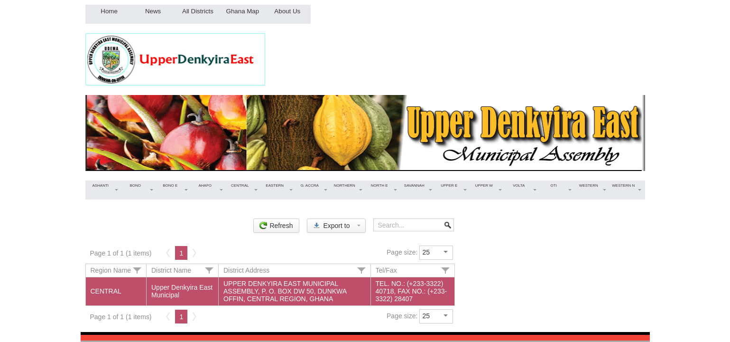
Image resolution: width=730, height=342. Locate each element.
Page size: (402, 252)
